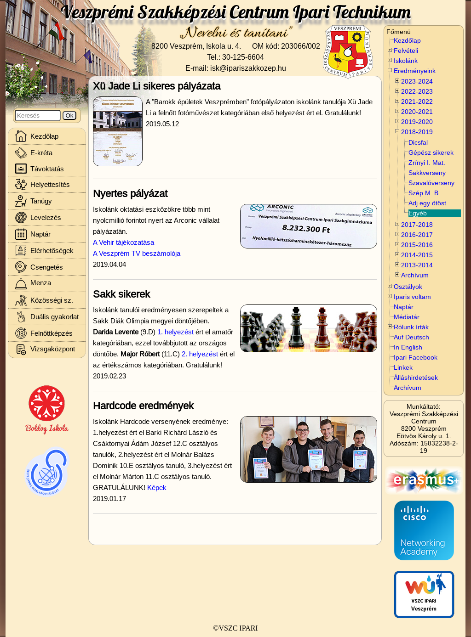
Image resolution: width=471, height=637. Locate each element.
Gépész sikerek (431, 152)
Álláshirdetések (416, 377)
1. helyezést (175, 332)
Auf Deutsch (411, 337)
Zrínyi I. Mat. (426, 162)
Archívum (407, 387)
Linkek (403, 367)
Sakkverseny (427, 172)
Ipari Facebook (415, 357)
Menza (33, 283)
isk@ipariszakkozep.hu (248, 68)
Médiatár (406, 317)
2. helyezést (200, 354)
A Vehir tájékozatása (123, 242)
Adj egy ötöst (427, 203)
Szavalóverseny (431, 182)
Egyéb (417, 213)
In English (408, 347)
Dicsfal (418, 142)
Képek (157, 487)
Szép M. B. (424, 193)
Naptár (404, 306)
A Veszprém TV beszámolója (136, 253)
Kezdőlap (407, 40)
